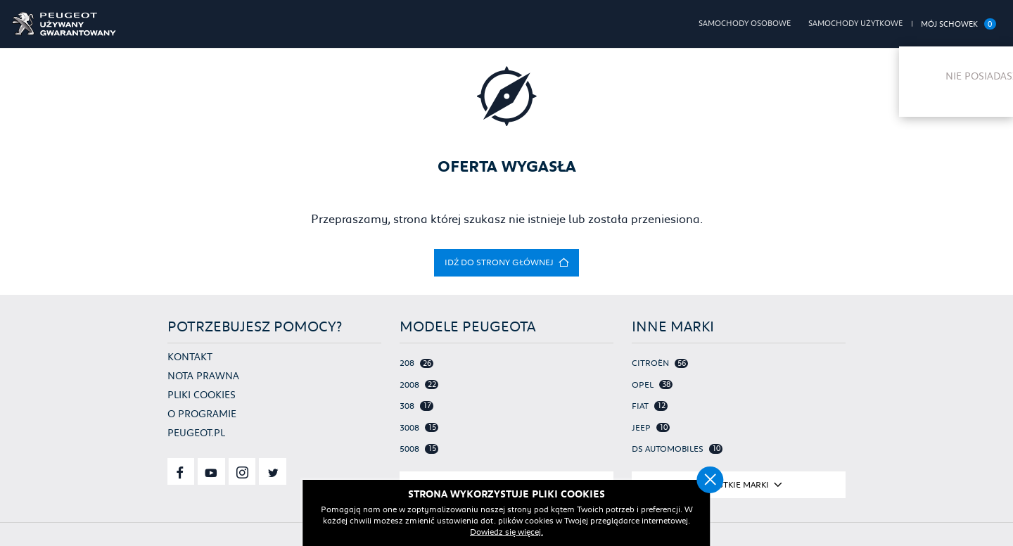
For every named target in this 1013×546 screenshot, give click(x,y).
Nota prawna (203, 375)
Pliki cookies (201, 394)
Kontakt (189, 356)
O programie (201, 413)
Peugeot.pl (196, 432)
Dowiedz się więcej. (534, 531)
